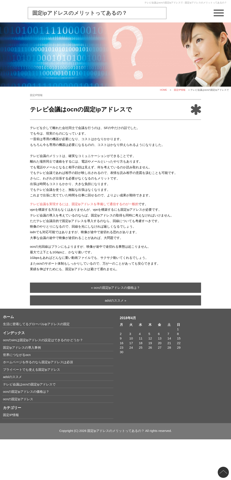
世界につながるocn (17, 355)
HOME (163, 90)
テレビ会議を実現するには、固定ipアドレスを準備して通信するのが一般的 (84, 204)
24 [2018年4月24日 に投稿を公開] (131, 347)
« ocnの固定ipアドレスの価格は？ (115, 287)
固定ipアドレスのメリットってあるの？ (79, 13)
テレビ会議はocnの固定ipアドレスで (29, 384)
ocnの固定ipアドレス (18, 399)
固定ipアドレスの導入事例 (22, 347)
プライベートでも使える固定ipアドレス (31, 369)
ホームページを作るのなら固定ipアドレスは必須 (38, 362)
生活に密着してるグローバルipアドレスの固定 (36, 324)
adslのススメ (12, 377)
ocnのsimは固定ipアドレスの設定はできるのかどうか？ (43, 340)
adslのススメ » (115, 300)
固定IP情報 (179, 90)
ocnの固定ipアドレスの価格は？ (26, 391)
